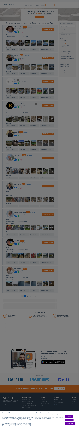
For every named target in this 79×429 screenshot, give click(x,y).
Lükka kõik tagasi (69, 420)
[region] (39, 420)
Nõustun (69, 416)
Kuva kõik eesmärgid (70, 423)
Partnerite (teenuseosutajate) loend (43, 419)
